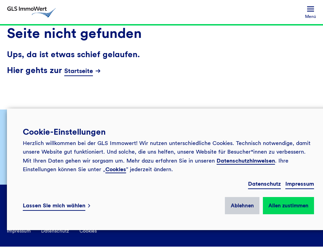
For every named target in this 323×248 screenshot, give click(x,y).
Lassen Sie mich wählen (54, 205)
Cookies (115, 169)
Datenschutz (264, 183)
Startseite (78, 70)
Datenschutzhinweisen (246, 160)
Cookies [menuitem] (88, 231)
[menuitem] (310, 12)
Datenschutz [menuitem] (55, 231)
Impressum (299, 183)
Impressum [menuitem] (19, 231)
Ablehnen (242, 206)
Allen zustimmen (288, 206)
